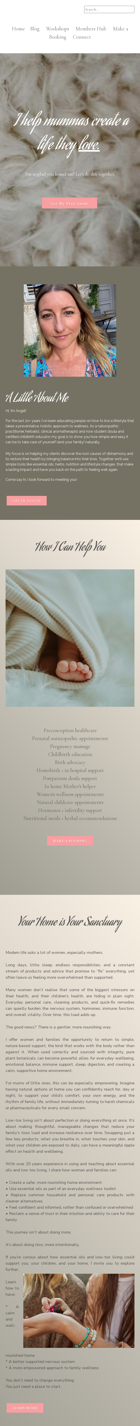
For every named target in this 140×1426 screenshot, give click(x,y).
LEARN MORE (25, 1408)
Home (21, 29)
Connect (82, 37)
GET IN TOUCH (26, 501)
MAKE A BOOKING (70, 841)
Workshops (60, 29)
